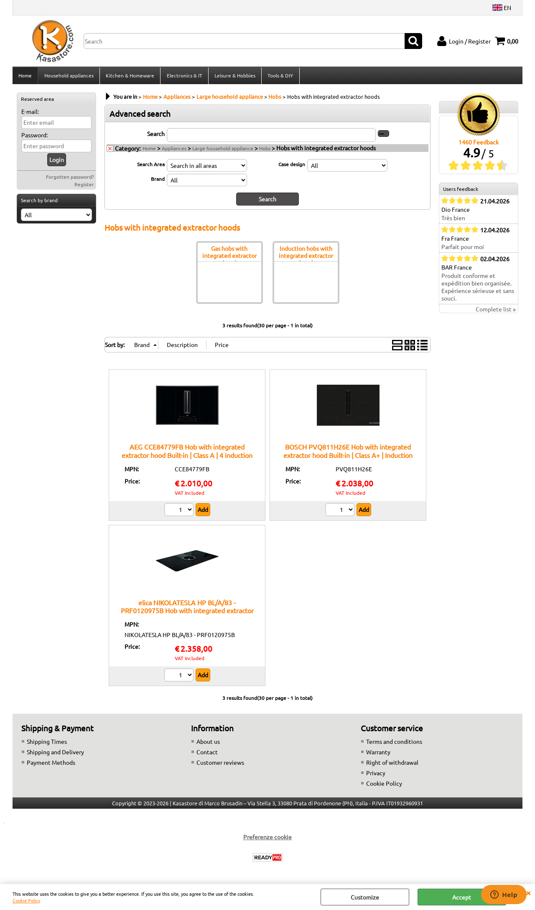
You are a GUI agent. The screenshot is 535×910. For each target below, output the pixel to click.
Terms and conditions (394, 744)
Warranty (378, 754)
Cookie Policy (26, 900)
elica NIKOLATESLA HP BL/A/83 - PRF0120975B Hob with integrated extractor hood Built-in (187, 612)
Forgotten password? (70, 179)
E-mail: (30, 114)
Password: (34, 137)
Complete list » (496, 312)
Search (156, 136)
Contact (207, 754)
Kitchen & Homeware (129, 76)
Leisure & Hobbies (234, 76)
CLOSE (528, 892)
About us (208, 744)
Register (84, 186)
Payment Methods (51, 765)
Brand (158, 181)
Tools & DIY (279, 76)
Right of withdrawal (392, 765)
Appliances (174, 150)
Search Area (151, 166)
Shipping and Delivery (55, 754)
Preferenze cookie (267, 839)
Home (25, 76)
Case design (291, 166)
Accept (461, 897)
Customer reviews (220, 765)
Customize (365, 897)
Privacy (375, 775)
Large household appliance (222, 150)
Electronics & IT (183, 76)
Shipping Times (47, 744)
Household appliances (68, 76)
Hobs (264, 150)
